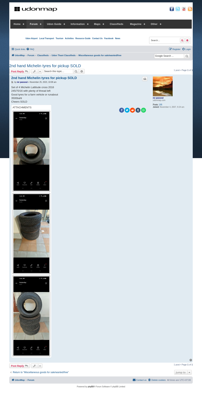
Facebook (108, 38)
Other (154, 24)
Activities (69, 38)
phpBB (91, 387)
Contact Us (97, 38)
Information (78, 24)
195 (160, 105)
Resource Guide (83, 38)
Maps (97, 24)
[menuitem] (30, 49)
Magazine (135, 24)
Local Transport (46, 38)
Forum (34, 24)
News (117, 38)
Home (17, 24)
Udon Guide (54, 24)
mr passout (158, 98)
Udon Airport (31, 38)
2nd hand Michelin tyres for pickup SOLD (45, 66)
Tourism (59, 38)
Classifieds (116, 24)
